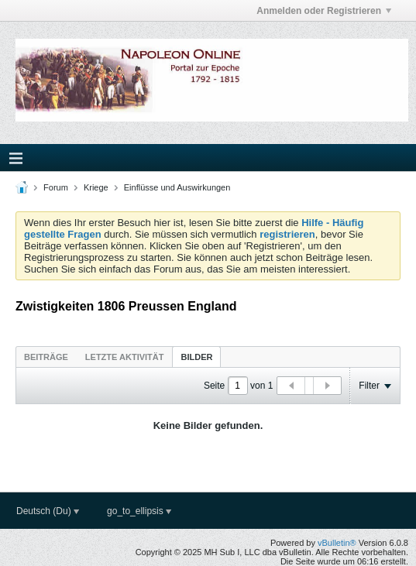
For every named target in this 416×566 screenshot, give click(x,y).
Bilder (196, 357)
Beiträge (46, 357)
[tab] (46, 356)
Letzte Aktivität (124, 357)
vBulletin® (337, 542)
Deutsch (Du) (47, 511)
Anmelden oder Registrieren (323, 10)
